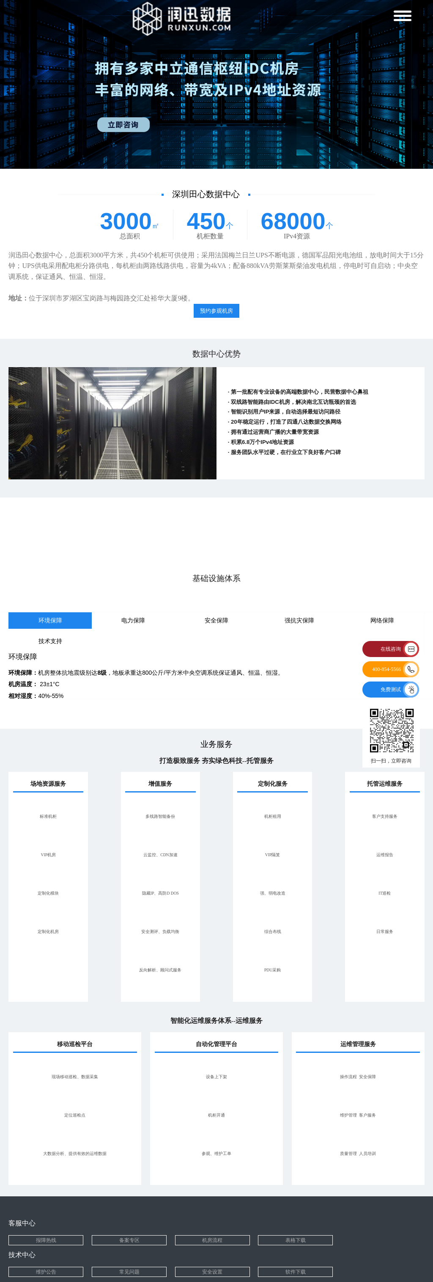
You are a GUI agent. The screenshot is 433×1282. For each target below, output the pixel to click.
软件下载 (295, 1272)
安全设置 (212, 1272)
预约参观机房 (216, 311)
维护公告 (46, 1272)
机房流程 (212, 1240)
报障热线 (46, 1240)
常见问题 (129, 1272)
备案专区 (129, 1240)
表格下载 (295, 1240)
